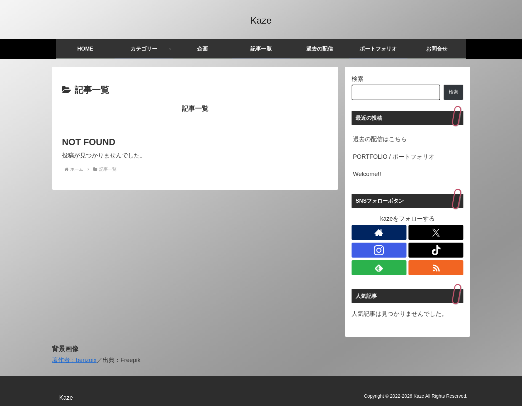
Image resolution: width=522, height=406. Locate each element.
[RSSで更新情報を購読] (435, 267)
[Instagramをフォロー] (379, 250)
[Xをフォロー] (435, 232)
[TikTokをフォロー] (435, 250)
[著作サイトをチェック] (379, 232)
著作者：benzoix (74, 360)
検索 (358, 79)
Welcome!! (367, 174)
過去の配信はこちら (380, 139)
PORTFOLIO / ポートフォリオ (393, 156)
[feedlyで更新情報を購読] (379, 267)
